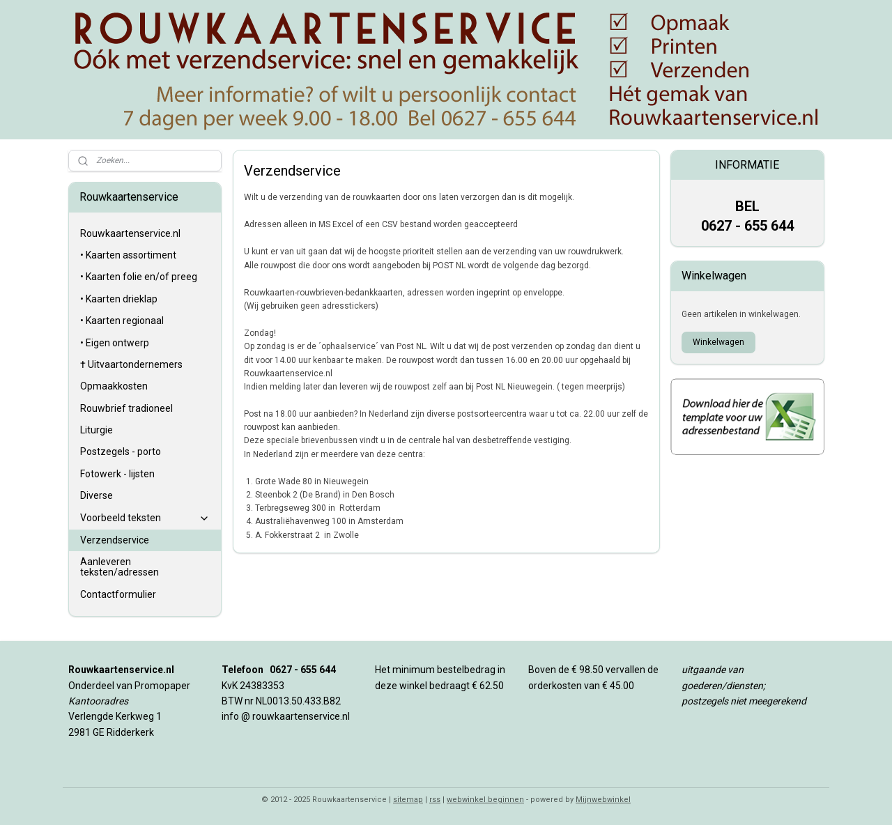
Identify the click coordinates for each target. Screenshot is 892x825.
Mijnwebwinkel (603, 799)
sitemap (408, 799)
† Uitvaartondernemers (131, 364)
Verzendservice (114, 540)
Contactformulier (118, 594)
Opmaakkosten (114, 386)
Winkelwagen (718, 342)
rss (434, 799)
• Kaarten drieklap (118, 298)
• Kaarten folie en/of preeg (138, 276)
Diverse (96, 495)
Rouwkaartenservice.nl (130, 233)
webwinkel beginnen (485, 799)
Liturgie (96, 429)
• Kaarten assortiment (128, 255)
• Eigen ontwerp (114, 342)
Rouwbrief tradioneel (126, 408)
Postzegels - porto (120, 451)
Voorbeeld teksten (145, 518)
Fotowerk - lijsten (117, 473)
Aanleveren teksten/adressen (119, 567)
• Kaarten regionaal (122, 320)
